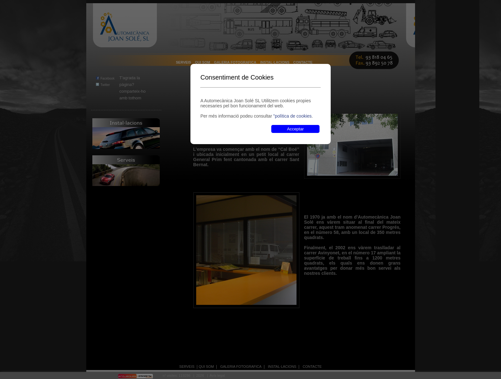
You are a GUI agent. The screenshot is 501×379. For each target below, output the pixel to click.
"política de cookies (292, 116)
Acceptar (295, 129)
